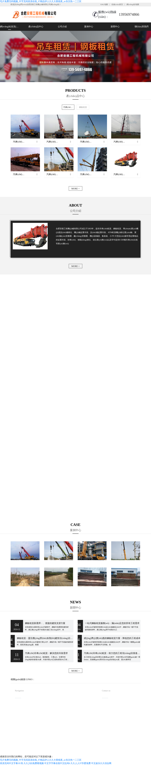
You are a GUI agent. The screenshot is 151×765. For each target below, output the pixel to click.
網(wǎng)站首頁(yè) (9, 26)
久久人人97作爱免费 (81, 763)
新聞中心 (115, 26)
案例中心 (88, 26)
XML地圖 (104, 4)
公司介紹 (62, 26)
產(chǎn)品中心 (35, 26)
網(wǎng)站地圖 (133, 4)
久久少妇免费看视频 (34, 763)
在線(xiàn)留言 (117, 4)
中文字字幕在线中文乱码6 (57, 763)
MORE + (75, 188)
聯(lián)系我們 (141, 26)
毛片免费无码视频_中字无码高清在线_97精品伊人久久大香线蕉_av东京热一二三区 (40, 1)
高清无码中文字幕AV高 (11, 763)
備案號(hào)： (91, 747)
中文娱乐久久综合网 (101, 763)
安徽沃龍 (83, 752)
